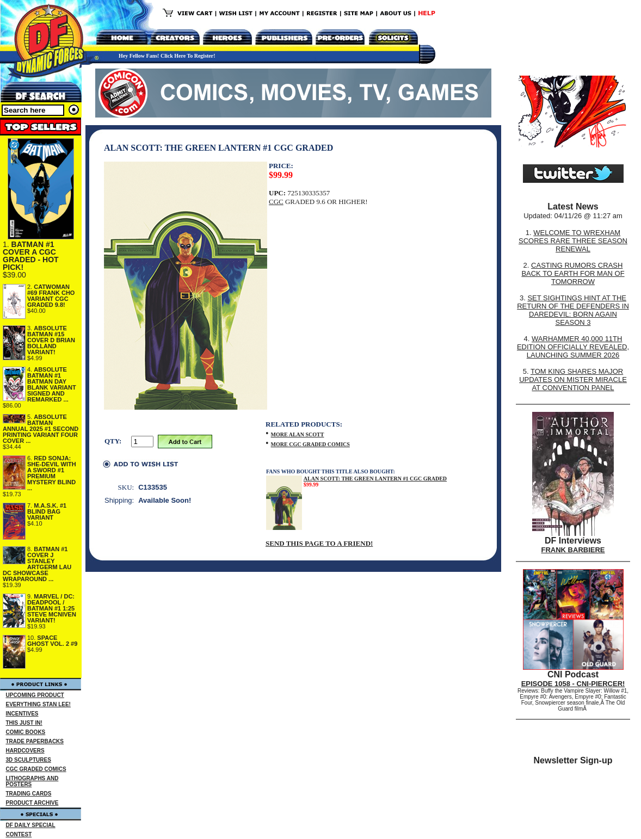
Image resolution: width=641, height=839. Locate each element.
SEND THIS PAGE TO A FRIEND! (319, 543)
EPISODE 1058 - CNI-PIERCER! (573, 684)
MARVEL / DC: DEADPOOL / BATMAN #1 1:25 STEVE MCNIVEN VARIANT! (51, 608)
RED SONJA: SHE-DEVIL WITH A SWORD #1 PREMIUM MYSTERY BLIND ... (51, 473)
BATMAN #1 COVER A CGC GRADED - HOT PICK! (31, 256)
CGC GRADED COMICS (36, 769)
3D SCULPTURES (28, 760)
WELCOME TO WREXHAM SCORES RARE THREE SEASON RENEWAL (573, 241)
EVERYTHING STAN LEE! (38, 704)
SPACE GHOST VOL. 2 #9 (52, 640)
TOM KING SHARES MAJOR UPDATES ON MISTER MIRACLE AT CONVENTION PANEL (573, 379)
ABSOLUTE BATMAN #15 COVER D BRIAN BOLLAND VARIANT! (51, 340)
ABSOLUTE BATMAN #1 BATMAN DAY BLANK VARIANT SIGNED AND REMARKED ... (51, 384)
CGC (276, 202)
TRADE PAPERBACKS (35, 741)
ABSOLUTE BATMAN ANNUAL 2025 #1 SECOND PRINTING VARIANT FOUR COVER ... (40, 429)
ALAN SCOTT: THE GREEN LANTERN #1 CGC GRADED (375, 479)
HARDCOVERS (25, 751)
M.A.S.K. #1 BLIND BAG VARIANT (46, 511)
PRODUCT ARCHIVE (32, 803)
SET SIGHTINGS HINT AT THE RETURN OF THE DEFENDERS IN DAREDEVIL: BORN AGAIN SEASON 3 (573, 310)
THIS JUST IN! (24, 723)
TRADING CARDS (29, 794)
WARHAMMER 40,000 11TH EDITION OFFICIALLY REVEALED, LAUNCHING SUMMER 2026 (573, 347)
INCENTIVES (22, 714)
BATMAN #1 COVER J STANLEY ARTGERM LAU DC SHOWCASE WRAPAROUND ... (37, 564)
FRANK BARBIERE (573, 550)
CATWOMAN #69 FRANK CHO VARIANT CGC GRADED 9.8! (51, 295)
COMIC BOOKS (26, 732)
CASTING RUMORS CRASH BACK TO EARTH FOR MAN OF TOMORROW (572, 273)
